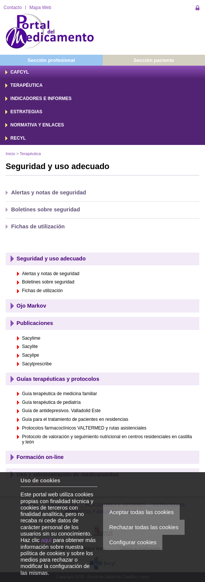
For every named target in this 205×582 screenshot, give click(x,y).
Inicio (10, 153)
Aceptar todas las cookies (141, 512)
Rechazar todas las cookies (143, 527)
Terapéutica (30, 153)
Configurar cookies (132, 542)
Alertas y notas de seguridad (48, 192)
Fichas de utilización (38, 226)
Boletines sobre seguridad (45, 209)
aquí (46, 540)
